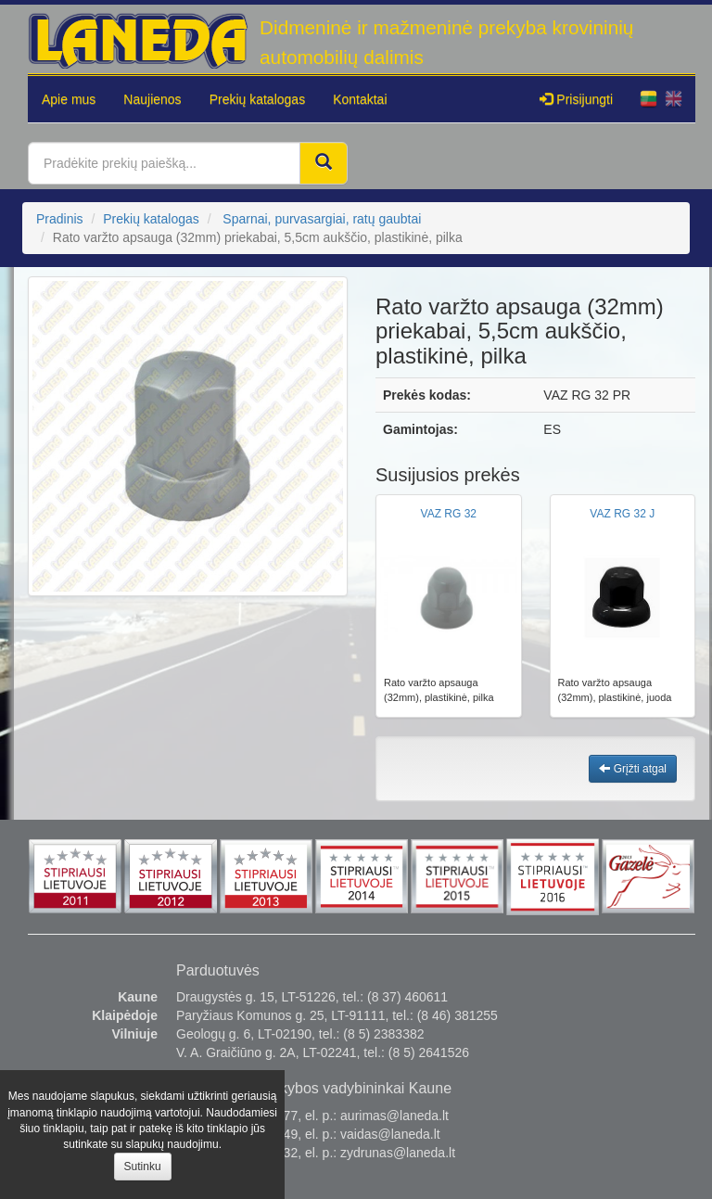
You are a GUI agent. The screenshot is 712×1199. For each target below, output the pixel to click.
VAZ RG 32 (449, 513)
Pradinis (59, 218)
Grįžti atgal (633, 768)
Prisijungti (576, 99)
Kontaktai (360, 99)
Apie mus (68, 99)
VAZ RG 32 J (622, 513)
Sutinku (142, 1166)
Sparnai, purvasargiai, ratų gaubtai (321, 218)
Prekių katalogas (258, 99)
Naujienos (152, 99)
